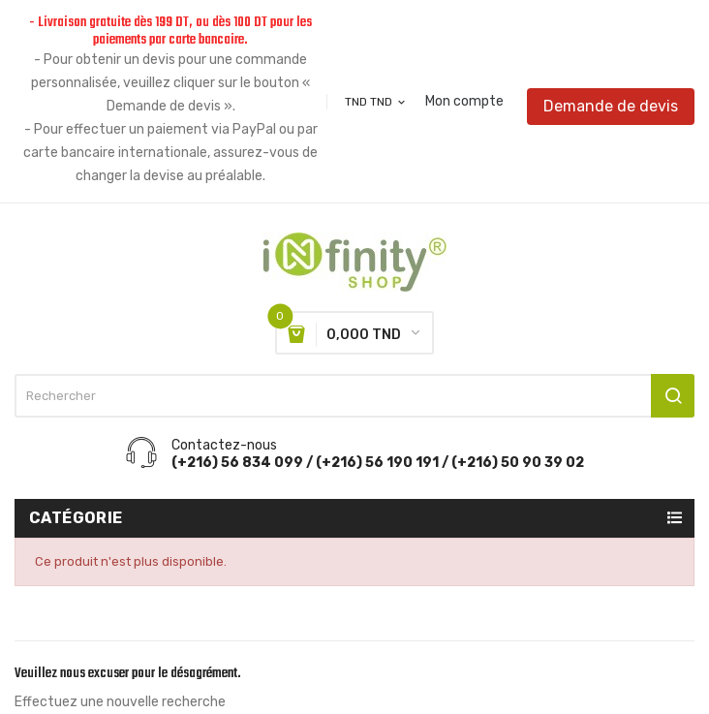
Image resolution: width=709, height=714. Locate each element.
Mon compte (464, 102)
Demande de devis (610, 106)
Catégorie (76, 518)
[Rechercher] (354, 396)
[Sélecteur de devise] (376, 101)
